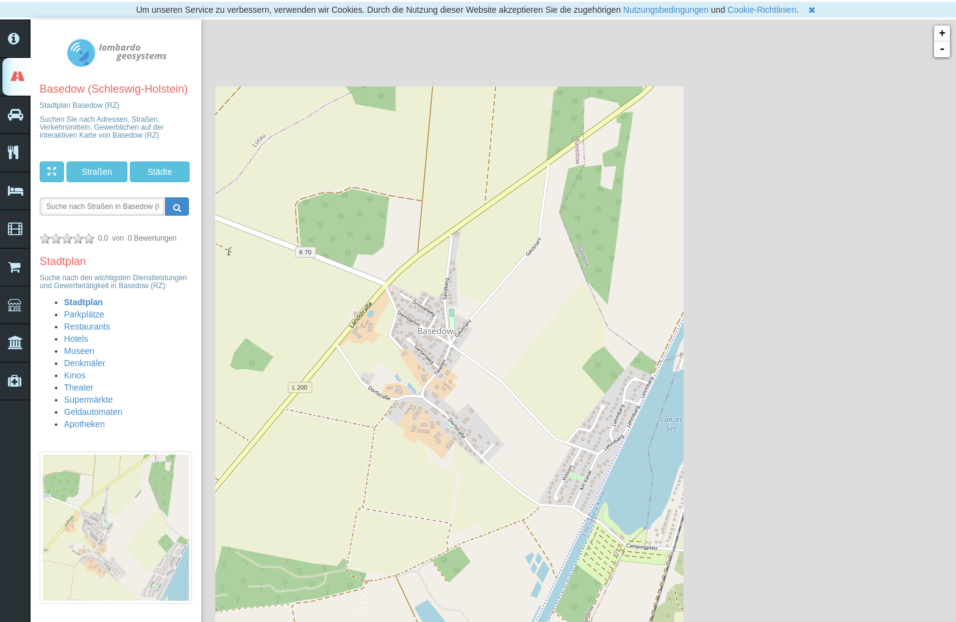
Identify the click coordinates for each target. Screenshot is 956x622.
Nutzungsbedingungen (665, 10)
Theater (78, 387)
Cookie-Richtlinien (761, 10)
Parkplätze (84, 314)
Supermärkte (88, 400)
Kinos (74, 375)
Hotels (76, 339)
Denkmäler (84, 363)
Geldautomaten (93, 412)
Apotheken (84, 424)
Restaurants (87, 326)
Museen (79, 351)
